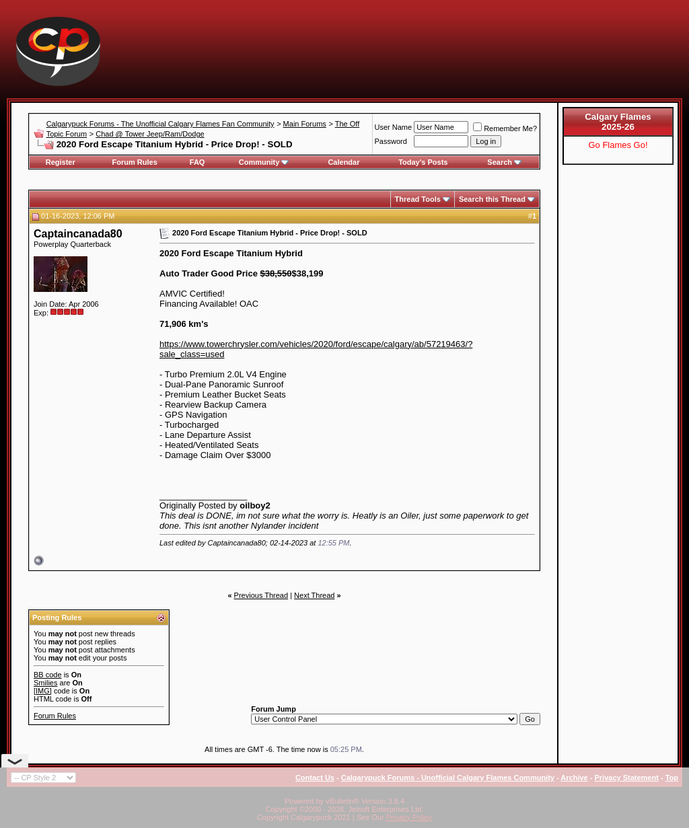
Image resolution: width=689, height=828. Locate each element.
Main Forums (304, 124)
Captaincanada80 (78, 233)
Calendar (343, 162)
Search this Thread (492, 199)
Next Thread (314, 595)
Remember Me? (505, 128)
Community (264, 162)
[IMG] (43, 691)
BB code (48, 675)
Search (504, 162)
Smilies (45, 683)
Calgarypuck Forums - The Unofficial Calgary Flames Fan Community (160, 124)
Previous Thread (261, 595)
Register (60, 162)
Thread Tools (418, 199)
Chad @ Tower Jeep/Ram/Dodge (150, 134)
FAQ (197, 162)
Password (391, 141)
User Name (393, 127)
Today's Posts (422, 162)
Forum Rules (134, 162)
